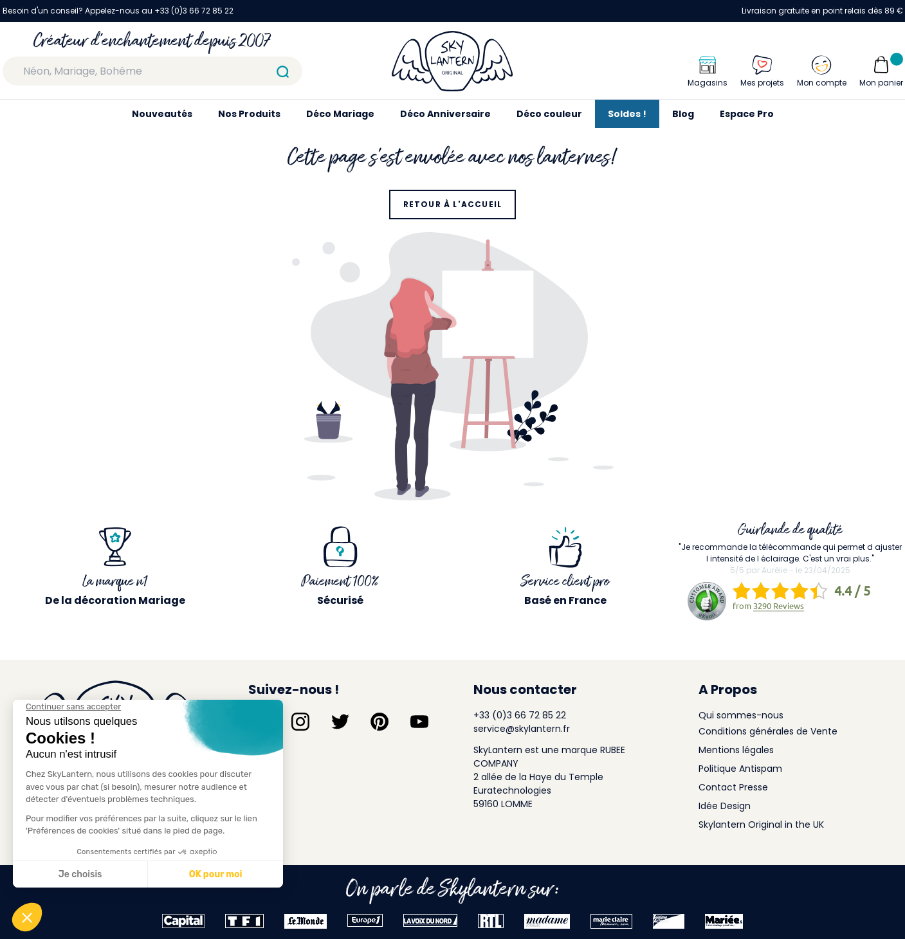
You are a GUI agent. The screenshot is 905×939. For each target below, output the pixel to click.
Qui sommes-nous (741, 715)
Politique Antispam (740, 768)
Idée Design (725, 805)
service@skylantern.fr (521, 728)
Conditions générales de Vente (768, 731)
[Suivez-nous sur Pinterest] (379, 721)
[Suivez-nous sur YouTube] (419, 721)
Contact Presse (733, 787)
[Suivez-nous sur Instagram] (300, 721)
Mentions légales (736, 749)
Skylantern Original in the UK (761, 824)
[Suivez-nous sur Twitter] (340, 721)
